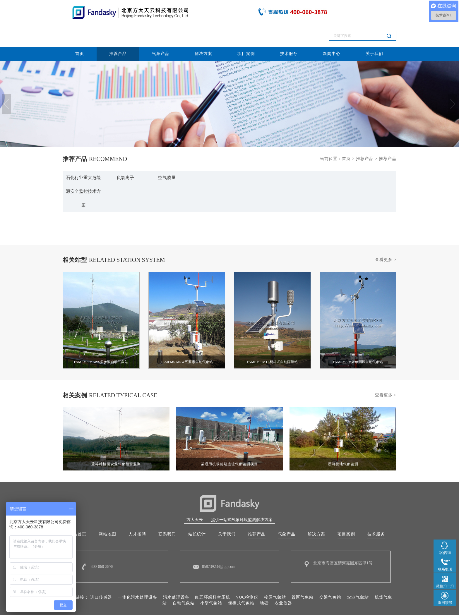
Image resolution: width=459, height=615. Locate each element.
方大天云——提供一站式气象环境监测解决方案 (229, 499)
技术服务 (289, 30)
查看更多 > (385, 239)
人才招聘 (137, 514)
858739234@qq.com (219, 546)
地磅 (264, 583)
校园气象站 (275, 577)
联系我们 (167, 514)
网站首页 (77, 514)
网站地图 (107, 514)
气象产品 (160, 30)
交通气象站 (330, 577)
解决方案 (203, 30)
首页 (79, 30)
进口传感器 (101, 577)
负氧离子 (125, 154)
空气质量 (167, 154)
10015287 (306, 604)
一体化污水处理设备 (137, 577)
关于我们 (374, 30)
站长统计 (197, 514)
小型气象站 (211, 583)
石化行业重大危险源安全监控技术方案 (83, 169)
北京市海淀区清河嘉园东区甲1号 (343, 543)
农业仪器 (283, 583)
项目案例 (246, 30)
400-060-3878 (102, 546)
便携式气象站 (241, 583)
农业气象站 (358, 577)
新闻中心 (331, 30)
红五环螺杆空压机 (212, 577)
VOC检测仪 (247, 577)
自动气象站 (184, 583)
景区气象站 (303, 577)
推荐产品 (118, 30)
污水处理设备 (176, 577)
